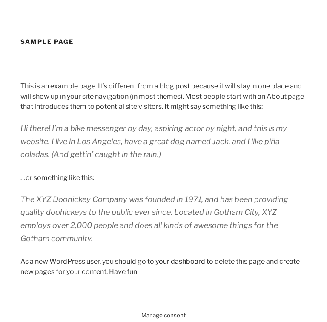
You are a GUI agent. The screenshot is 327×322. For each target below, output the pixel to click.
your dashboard (180, 261)
